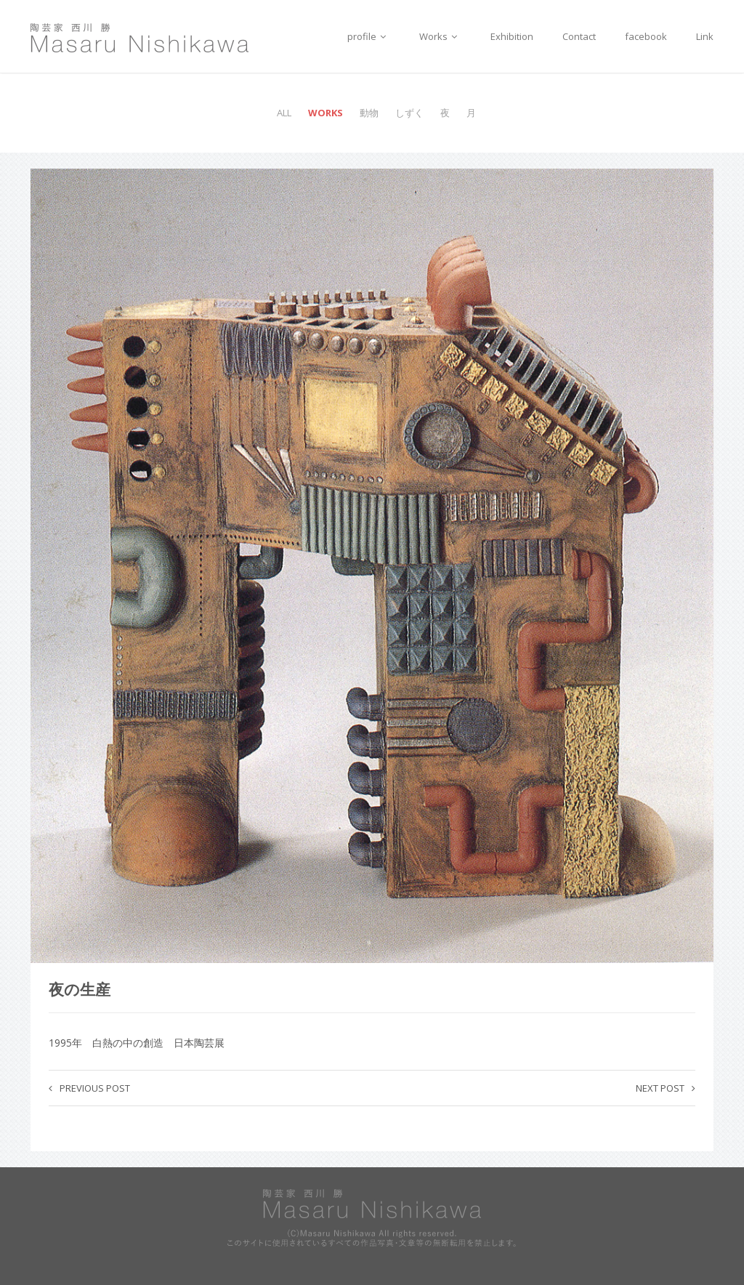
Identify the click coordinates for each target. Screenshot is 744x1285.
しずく (409, 112)
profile (368, 36)
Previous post (89, 1088)
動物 (369, 112)
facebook (646, 36)
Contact (579, 36)
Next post (665, 1088)
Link (704, 36)
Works (440, 36)
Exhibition (511, 36)
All (284, 112)
